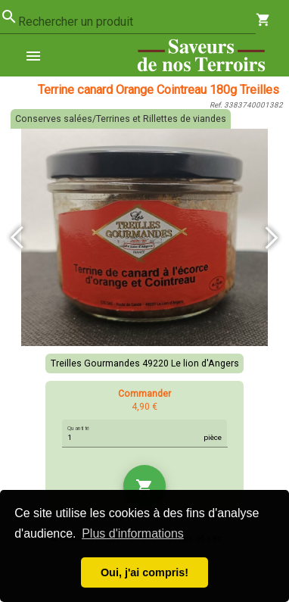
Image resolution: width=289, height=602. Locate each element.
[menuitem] (39, 55)
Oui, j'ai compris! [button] (144, 572)
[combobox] (137, 22)
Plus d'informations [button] (133, 533)
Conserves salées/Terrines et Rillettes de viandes (120, 119)
